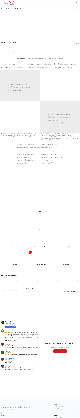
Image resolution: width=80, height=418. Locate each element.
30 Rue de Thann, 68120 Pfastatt (10, 412)
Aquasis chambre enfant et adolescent (14, 246)
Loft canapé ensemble (70, 291)
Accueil (2, 8)
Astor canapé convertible (40, 264)
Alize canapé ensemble (40, 229)
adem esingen (8, 329)
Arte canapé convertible (40, 246)
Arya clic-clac (14, 264)
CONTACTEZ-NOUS (60, 351)
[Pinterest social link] (10, 52)
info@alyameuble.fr (7, 415)
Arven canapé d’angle (66, 246)
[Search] (76, 3)
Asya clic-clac (66, 264)
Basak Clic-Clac (50, 289)
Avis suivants (20, 371)
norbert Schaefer (9, 358)
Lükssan (76, 43)
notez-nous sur (10, 326)
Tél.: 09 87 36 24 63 (7, 414)
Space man (8, 365)
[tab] (21, 58)
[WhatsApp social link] (12, 52)
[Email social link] (8, 52)
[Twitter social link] (7, 52)
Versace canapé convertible (10, 290)
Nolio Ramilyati (9, 343)
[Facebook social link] (5, 52)
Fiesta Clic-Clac (30, 288)
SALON (7, 8)
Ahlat (40, 211)
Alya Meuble (9, 321)
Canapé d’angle (57, 408)
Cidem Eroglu (8, 351)
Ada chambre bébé (14, 186)
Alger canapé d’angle (14, 229)
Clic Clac (12, 8)
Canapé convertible (58, 406)
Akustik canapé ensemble (66, 186)
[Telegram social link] (13, 52)
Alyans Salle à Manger (66, 229)
